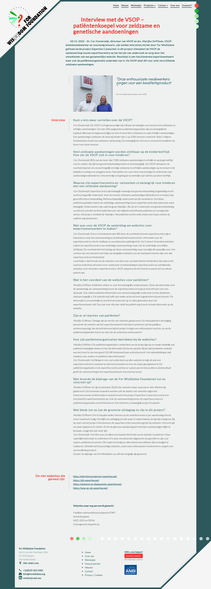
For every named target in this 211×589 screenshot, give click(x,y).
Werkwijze (136, 5)
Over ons (175, 5)
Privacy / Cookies (94, 575)
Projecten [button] (150, 5)
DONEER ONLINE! (133, 556)
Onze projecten (92, 563)
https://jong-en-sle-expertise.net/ (90, 488)
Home (116, 5)
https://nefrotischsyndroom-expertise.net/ (95, 476)
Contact (89, 571)
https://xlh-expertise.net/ (86, 480)
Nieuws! (89, 567)
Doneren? (187, 5)
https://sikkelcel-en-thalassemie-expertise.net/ (97, 484)
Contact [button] (163, 5)
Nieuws (125, 5)
